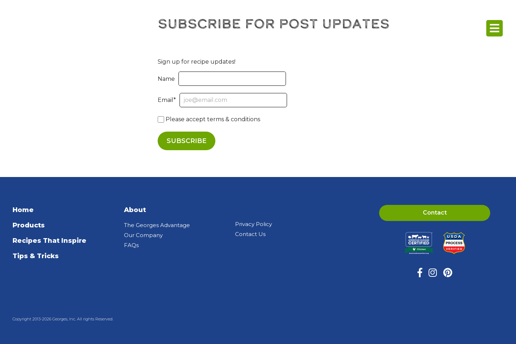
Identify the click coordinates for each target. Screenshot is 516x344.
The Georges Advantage (157, 225)
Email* (222, 100)
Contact (435, 212)
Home (23, 210)
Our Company (143, 235)
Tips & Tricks (36, 256)
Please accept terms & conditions (209, 119)
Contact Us (250, 234)
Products (29, 225)
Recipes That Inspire (49, 241)
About (135, 210)
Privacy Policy (253, 224)
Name (222, 78)
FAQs (131, 245)
